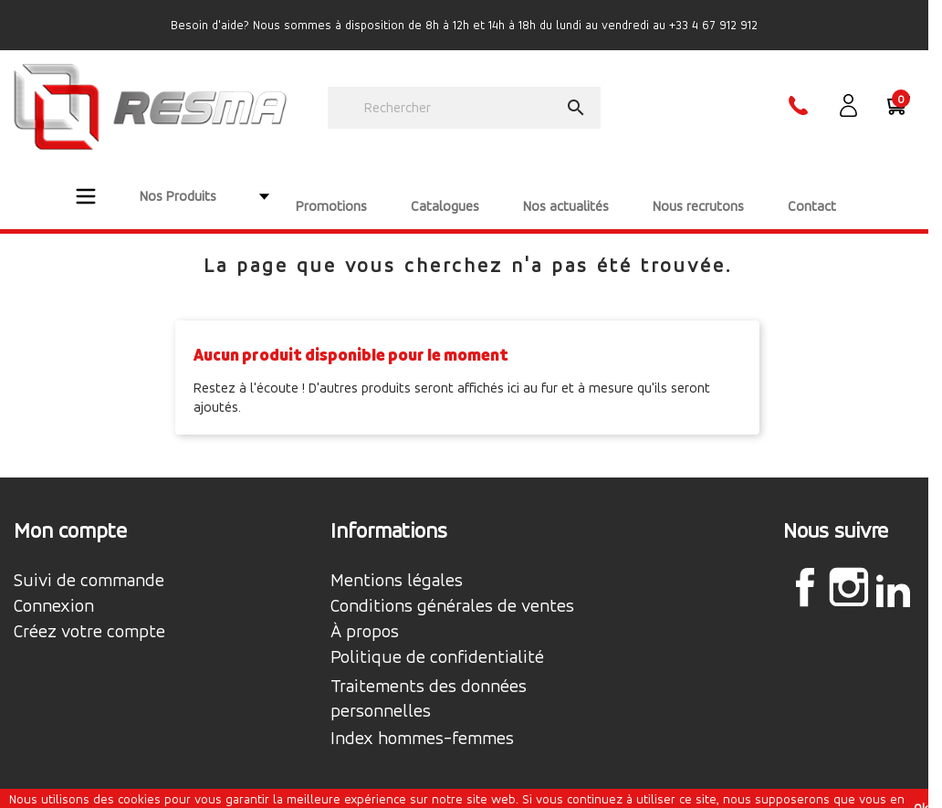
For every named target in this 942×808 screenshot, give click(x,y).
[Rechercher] (464, 108)
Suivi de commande (89, 561)
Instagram (849, 568)
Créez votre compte (89, 612)
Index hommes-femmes (422, 719)
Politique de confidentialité (437, 638)
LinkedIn (893, 571)
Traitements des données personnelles (428, 679)
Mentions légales (396, 561)
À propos (364, 612)
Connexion (54, 587)
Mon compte (70, 511)
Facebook (805, 568)
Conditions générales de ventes (452, 587)
